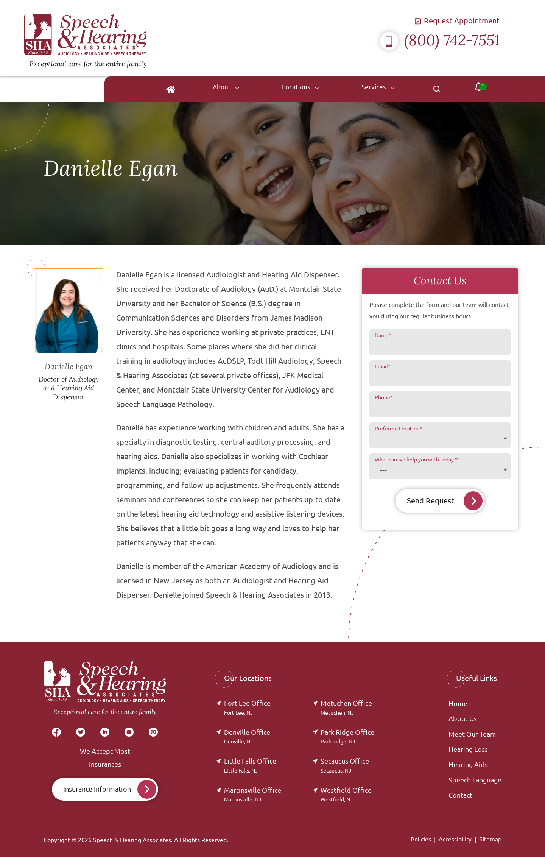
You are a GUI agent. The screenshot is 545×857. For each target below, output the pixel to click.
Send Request (430, 500)
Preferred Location (398, 428)
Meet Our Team (472, 734)
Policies (421, 839)
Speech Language (474, 780)
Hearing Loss (468, 749)
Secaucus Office (345, 765)
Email (383, 366)
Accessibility (455, 839)
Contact (460, 795)
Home (457, 703)
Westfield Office (346, 794)
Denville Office (247, 736)
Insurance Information (97, 789)
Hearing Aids (468, 764)
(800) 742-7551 (440, 40)
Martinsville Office (252, 794)
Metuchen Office (346, 707)
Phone (384, 397)
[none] (281, 89)
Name (383, 335)
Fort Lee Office (247, 707)
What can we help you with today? (417, 460)
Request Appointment (458, 20)
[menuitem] (239, 89)
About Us (462, 718)
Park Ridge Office (347, 736)
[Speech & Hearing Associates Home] (145, 38)
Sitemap (490, 839)
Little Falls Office (250, 765)
